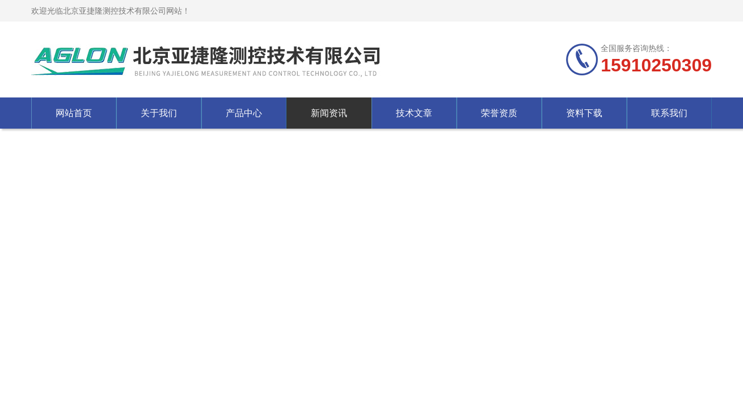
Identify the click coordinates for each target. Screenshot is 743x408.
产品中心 (244, 113)
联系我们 (669, 113)
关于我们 (159, 113)
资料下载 (584, 113)
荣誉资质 (499, 113)
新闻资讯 (329, 113)
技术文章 (414, 113)
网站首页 (74, 113)
